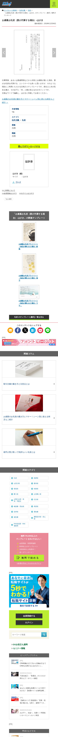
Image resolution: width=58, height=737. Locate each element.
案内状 (36, 483)
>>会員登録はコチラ (9, 193)
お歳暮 (9, 199)
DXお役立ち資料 (20, 644)
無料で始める (30, 558)
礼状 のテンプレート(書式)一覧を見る (29, 317)
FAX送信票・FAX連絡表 (19, 525)
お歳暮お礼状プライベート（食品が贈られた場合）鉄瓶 (28, 246)
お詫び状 (17, 483)
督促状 (16, 489)
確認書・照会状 (19, 506)
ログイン (29, 622)
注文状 (36, 499)
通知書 (36, 511)
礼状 (15, 478)
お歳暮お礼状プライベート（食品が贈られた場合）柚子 (28, 278)
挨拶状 (36, 478)
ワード (18, 182)
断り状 (16, 494)
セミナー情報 (19, 648)
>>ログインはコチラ (26, 193)
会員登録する (29, 616)
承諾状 (36, 506)
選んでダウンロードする (29, 146)
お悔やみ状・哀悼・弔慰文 (19, 500)
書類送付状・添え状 (40, 518)
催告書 (16, 517)
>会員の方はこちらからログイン (29, 563)
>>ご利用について (8, 190)
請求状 (16, 511)
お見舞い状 (37, 494)
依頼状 (36, 489)
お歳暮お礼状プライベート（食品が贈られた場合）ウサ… (28, 303)
